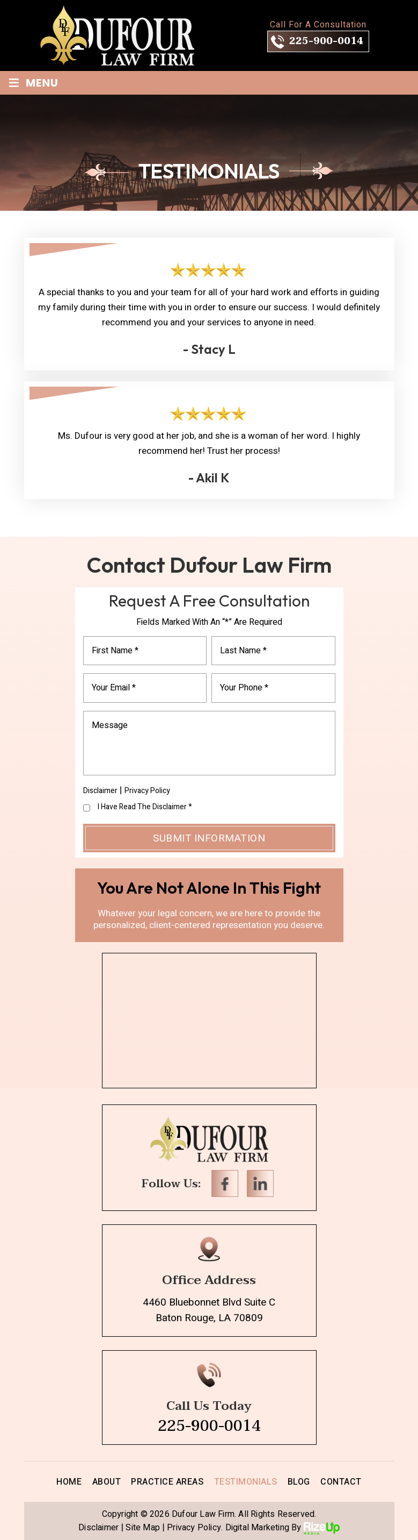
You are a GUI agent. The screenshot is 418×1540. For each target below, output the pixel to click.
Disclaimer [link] (98, 1528)
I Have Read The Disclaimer (145, 807)
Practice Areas (167, 1481)
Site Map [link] (143, 1528)
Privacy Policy (147, 790)
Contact (341, 1481)
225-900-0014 (326, 41)
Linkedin (260, 1183)
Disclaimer (100, 791)
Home (69, 1481)
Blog (299, 1481)
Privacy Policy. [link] (195, 1528)
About (106, 1481)
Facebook (224, 1183)
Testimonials (245, 1481)
